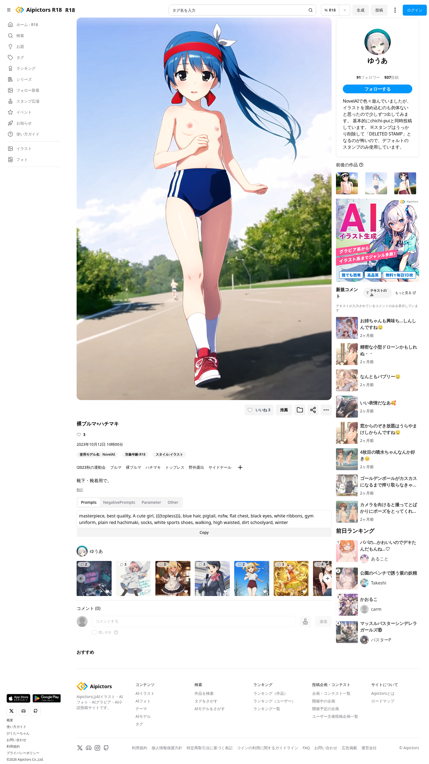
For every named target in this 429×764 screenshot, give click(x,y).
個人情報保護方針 (167, 747)
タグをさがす (206, 701)
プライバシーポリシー (23, 753)
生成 (360, 10)
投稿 (379, 10)
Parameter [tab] (151, 502)
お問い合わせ (16, 740)
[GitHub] (106, 748)
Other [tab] (173, 502)
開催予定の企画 (325, 708)
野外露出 (196, 467)
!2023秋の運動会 (91, 467)
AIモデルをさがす (210, 708)
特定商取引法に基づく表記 (210, 747)
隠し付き (105, 632)
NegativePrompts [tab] (119, 502)
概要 (10, 720)
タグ (139, 724)
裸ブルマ (133, 467)
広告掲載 (349, 747)
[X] (80, 748)
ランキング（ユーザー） (274, 701)
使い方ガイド (16, 727)
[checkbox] (94, 632)
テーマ (141, 708)
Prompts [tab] (89, 502)
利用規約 (13, 746)
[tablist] (130, 502)
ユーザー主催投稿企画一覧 (335, 716)
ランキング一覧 (266, 708)
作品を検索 (204, 693)
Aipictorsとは (383, 693)
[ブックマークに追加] (299, 409)
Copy (203, 532)
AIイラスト (145, 693)
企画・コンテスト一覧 (331, 693)
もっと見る (405, 292)
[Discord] (88, 748)
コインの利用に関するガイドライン (267, 747)
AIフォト (143, 701)
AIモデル (143, 716)
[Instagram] (97, 748)
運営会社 (369, 747)
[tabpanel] (204, 523)
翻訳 (80, 490)
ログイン (414, 10)
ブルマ (115, 467)
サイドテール (219, 467)
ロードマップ (382, 701)
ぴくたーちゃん (18, 733)
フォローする (377, 89)
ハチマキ (153, 467)
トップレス (174, 467)
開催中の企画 (323, 701)
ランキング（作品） (270, 693)
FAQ (306, 747)
